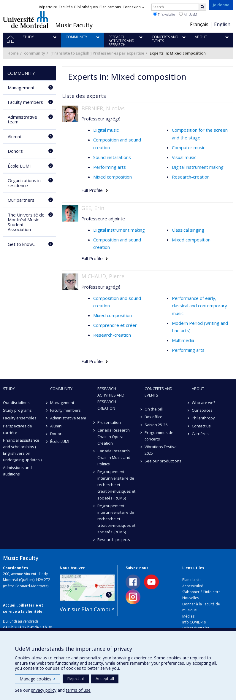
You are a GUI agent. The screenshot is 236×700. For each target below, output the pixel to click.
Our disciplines (16, 402)
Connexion (133, 6)
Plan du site (192, 579)
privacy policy (43, 690)
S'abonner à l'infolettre (201, 591)
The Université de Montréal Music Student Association (26, 222)
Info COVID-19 (194, 622)
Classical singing (188, 230)
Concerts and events (158, 392)
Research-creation (191, 177)
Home (13, 53)
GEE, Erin (92, 207)
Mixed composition (112, 177)
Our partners (21, 200)
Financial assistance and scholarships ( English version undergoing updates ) (22, 450)
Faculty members (25, 102)
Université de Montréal (25, 19)
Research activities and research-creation (110, 398)
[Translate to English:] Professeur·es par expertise (97, 53)
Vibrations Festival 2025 (161, 450)
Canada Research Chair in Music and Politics (113, 457)
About (198, 388)
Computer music (188, 147)
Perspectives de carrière (17, 429)
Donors (15, 151)
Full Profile (92, 190)
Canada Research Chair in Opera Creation (113, 436)
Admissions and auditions (17, 471)
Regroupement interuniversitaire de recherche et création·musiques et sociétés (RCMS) (116, 484)
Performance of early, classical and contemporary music (199, 305)
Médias (188, 616)
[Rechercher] (202, 7)
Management (21, 87)
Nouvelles (190, 597)
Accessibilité (192, 585)
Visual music (184, 157)
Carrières (200, 433)
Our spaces (202, 410)
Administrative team (22, 119)
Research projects (113, 539)
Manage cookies (38, 679)
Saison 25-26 (156, 424)
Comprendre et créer (115, 325)
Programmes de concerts (159, 436)
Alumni (14, 136)
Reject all (76, 678)
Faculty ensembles (20, 418)
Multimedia (183, 340)
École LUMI (19, 166)
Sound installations (112, 157)
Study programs (17, 410)
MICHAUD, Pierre (102, 276)
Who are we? (203, 402)
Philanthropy (203, 418)
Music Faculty (74, 25)
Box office (153, 416)
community (34, 53)
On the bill (154, 409)
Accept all (105, 678)
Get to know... (22, 244)
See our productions (163, 461)
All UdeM (188, 14)
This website (164, 14)
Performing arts (109, 167)
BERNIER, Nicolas (103, 108)
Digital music (106, 130)
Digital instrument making (198, 167)
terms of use (78, 690)
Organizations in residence (24, 182)
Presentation (109, 422)
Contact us (201, 426)
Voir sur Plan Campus (87, 609)
